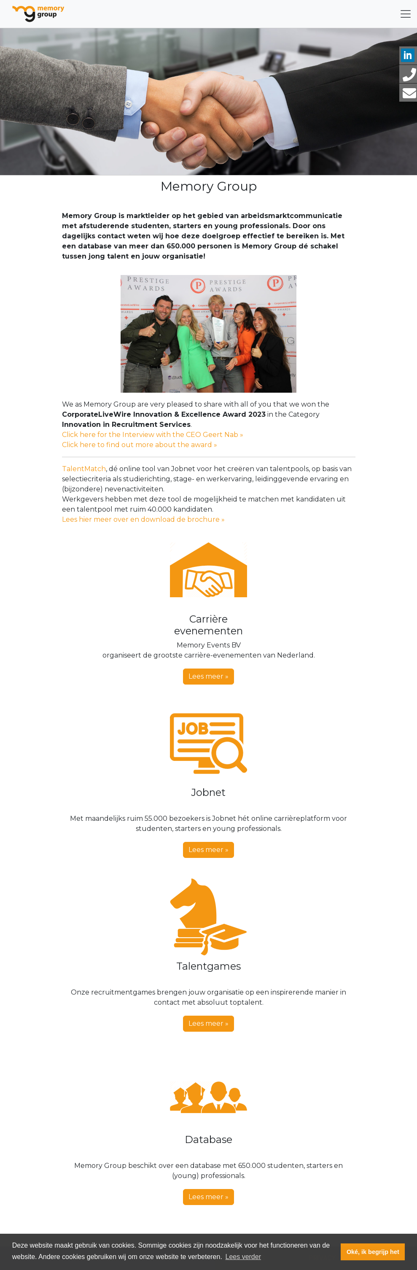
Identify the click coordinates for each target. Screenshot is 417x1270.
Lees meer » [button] (208, 676)
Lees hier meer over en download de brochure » (143, 519)
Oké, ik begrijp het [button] (373, 1251)
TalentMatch (84, 469)
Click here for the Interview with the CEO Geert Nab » (152, 435)
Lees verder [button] (243, 1256)
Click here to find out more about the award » (139, 445)
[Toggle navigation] (405, 14)
